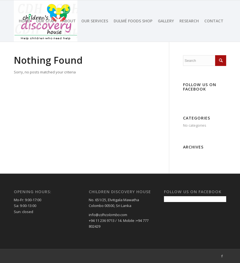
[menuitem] (24, 21)
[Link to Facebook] (222, 256)
